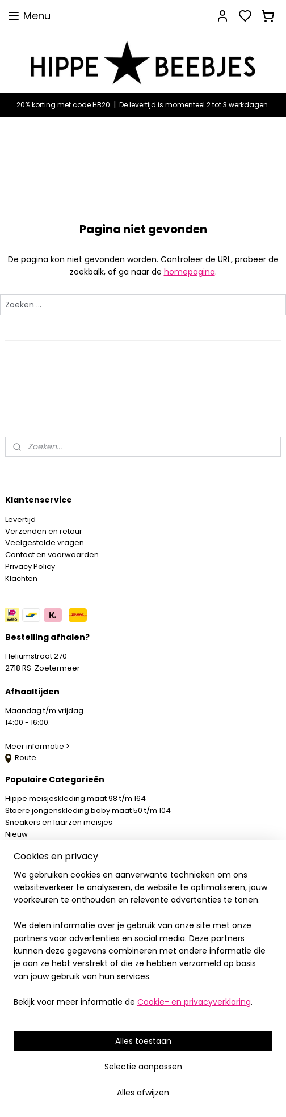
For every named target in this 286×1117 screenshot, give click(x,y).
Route (20, 757)
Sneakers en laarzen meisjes (58, 822)
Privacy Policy (30, 566)
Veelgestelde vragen (44, 542)
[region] (143, 943)
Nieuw (16, 834)
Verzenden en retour (43, 531)
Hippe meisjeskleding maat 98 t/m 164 (75, 798)
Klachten (21, 578)
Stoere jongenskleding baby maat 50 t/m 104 (88, 810)
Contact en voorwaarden (52, 554)
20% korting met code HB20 (63, 104)
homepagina (189, 271)
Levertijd (20, 519)
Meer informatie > (38, 746)
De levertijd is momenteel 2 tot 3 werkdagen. (194, 104)
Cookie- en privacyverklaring (194, 1002)
